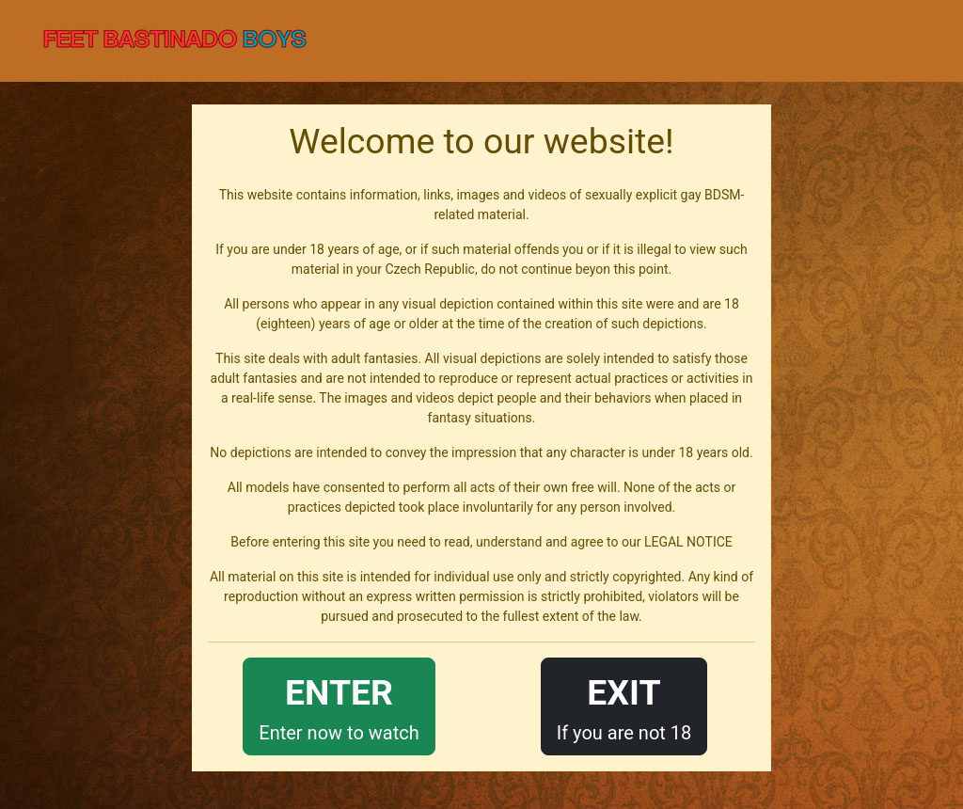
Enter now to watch (338, 705)
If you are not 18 (624, 705)
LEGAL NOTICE (688, 541)
